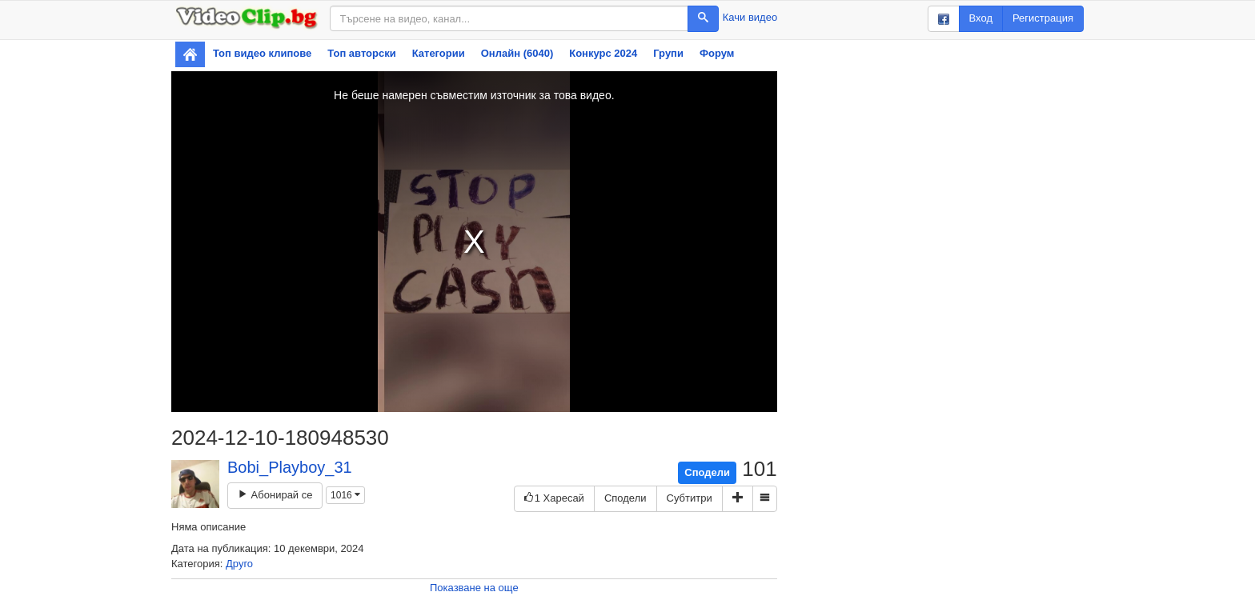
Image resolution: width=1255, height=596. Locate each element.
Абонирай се (275, 495)
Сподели (707, 472)
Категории (438, 53)
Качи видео (750, 17)
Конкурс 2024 (603, 53)
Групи (668, 53)
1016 (345, 495)
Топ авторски (361, 53)
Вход (980, 18)
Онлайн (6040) (517, 53)
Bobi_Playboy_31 (289, 467)
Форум (717, 53)
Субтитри (689, 498)
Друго (239, 564)
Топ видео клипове (262, 53)
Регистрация (1042, 18)
